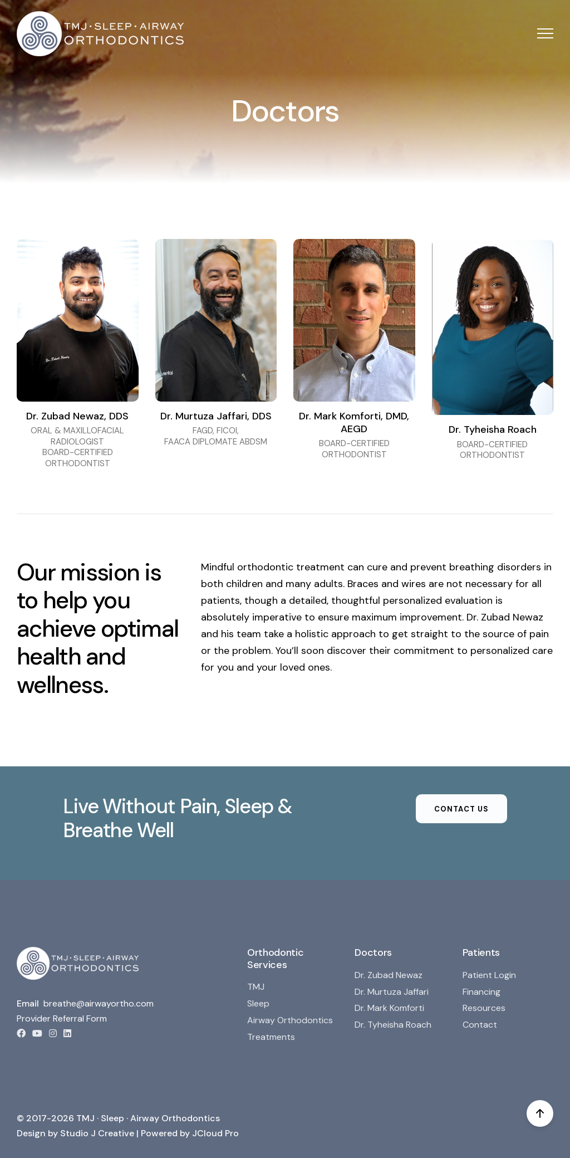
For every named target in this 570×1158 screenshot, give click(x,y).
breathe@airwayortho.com (98, 1003)
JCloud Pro (215, 1133)
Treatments (271, 1037)
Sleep (258, 1003)
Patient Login (489, 975)
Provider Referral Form (62, 1018)
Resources (484, 1008)
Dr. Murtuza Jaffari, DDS (216, 416)
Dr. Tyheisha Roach (493, 429)
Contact (480, 1024)
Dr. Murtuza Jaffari (392, 992)
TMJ (255, 987)
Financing (481, 992)
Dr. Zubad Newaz (388, 975)
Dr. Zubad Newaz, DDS (77, 416)
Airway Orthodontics (290, 1020)
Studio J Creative (97, 1133)
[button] (545, 33)
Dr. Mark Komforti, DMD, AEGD (354, 422)
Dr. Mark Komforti (389, 1008)
